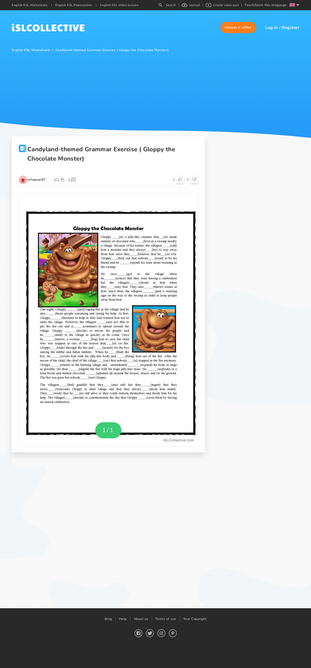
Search (167, 5)
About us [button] (141, 619)
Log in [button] (271, 27)
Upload (191, 5)
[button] (238, 27)
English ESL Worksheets (29, 5)
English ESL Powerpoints (73, 5)
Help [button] (123, 619)
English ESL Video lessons (119, 5)
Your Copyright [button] (195, 619)
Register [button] (290, 27)
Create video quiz (222, 5)
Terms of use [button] (165, 619)
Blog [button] (108, 619)
